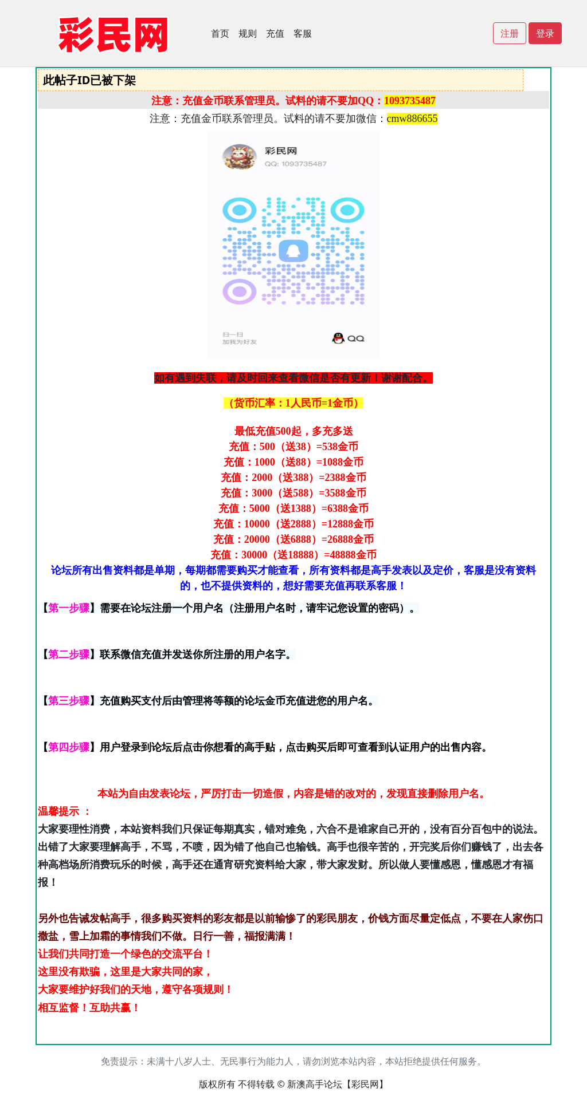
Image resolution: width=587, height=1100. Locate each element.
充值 (275, 33)
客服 (303, 33)
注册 (509, 33)
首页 (220, 33)
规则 (247, 33)
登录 (545, 33)
